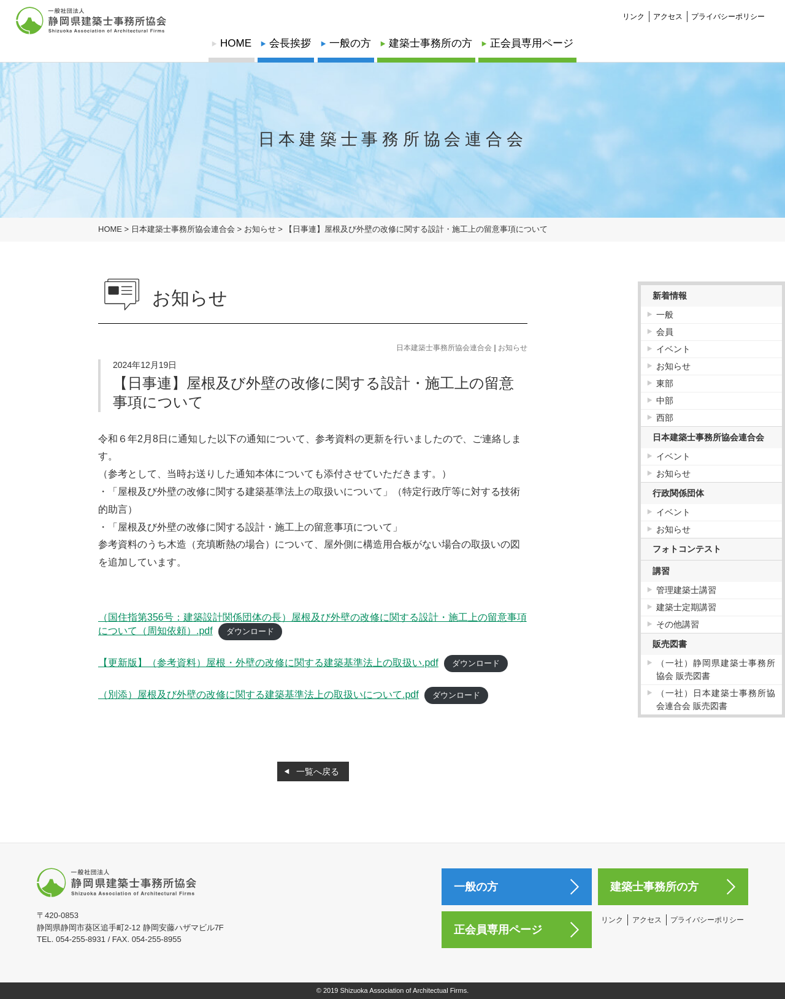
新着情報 (670, 295)
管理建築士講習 (686, 590)
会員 (664, 332)
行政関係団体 (678, 493)
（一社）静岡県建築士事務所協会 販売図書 (716, 669)
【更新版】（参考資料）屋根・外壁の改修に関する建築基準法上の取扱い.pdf (268, 662)
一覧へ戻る (317, 771)
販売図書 (670, 644)
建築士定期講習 (686, 607)
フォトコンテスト (687, 549)
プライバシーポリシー (728, 10)
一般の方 (350, 43)
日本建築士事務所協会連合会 (444, 347)
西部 (664, 418)
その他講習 (677, 624)
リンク (633, 10)
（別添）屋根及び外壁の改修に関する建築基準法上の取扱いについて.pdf (258, 694)
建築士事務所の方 (430, 43)
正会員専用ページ (531, 43)
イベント (673, 349)
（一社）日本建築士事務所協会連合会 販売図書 (716, 699)
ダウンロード (250, 631)
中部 (664, 400)
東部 (664, 383)
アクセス (668, 10)
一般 (664, 315)
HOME (235, 43)
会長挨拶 (290, 43)
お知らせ (512, 347)
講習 (661, 571)
